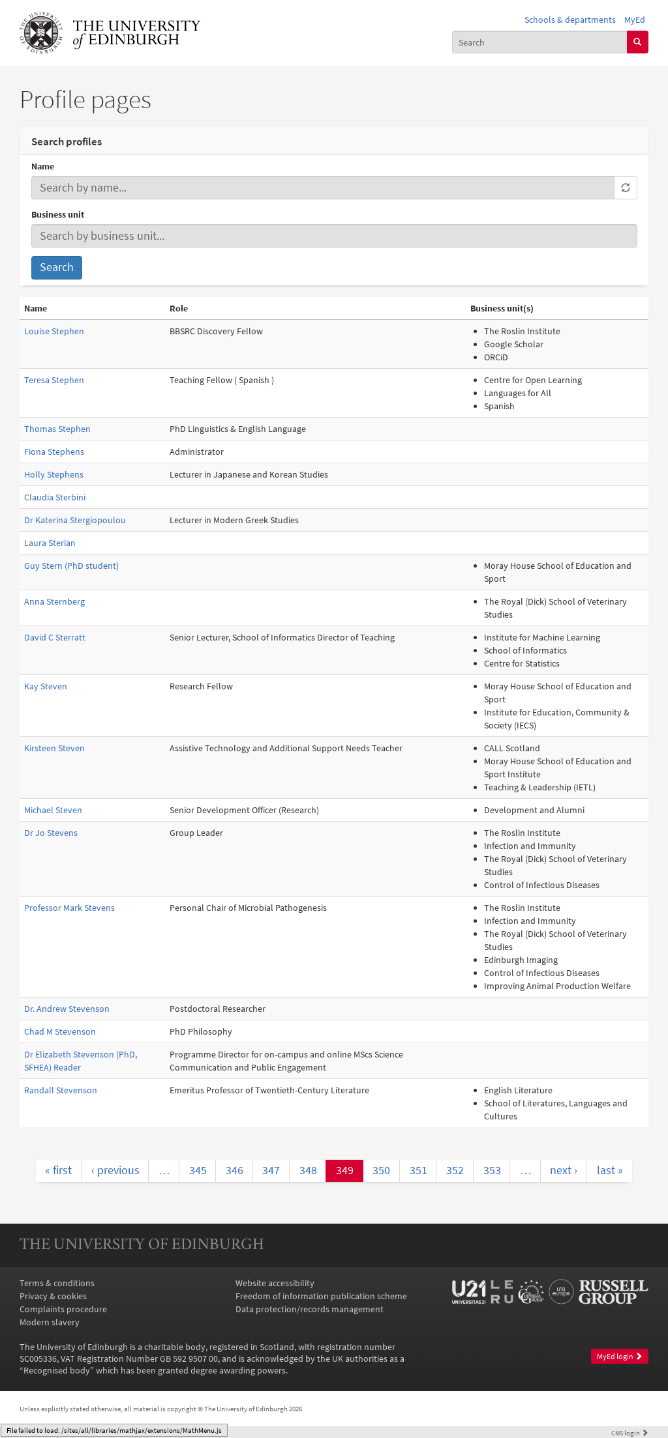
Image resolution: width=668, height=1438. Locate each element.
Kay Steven (45, 686)
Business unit (57, 214)
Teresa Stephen (54, 380)
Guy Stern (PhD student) (71, 565)
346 (234, 1170)
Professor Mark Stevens (69, 907)
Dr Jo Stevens (51, 833)
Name (42, 166)
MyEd (634, 19)
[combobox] (540, 42)
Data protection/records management (309, 1309)
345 (198, 1170)
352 (455, 1170)
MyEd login (620, 1356)
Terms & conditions (57, 1283)
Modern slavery (50, 1322)
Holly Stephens (54, 474)
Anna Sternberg (54, 601)
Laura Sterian (50, 543)
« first (58, 1170)
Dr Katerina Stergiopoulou (75, 520)
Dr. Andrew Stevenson (67, 1008)
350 (381, 1170)
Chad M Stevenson (60, 1031)
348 (308, 1170)
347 (271, 1170)
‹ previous (115, 1170)
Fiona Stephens (54, 451)
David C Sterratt (54, 637)
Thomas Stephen (57, 429)
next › (563, 1170)
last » (610, 1170)
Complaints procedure (63, 1309)
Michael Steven (53, 810)
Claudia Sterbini (54, 497)
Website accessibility (274, 1283)
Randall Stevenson (60, 1090)
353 (492, 1170)
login (629, 1432)
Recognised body (56, 1370)
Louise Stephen (54, 331)
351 (418, 1170)
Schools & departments (570, 19)
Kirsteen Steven (54, 748)
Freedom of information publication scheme (321, 1296)
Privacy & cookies (53, 1296)
